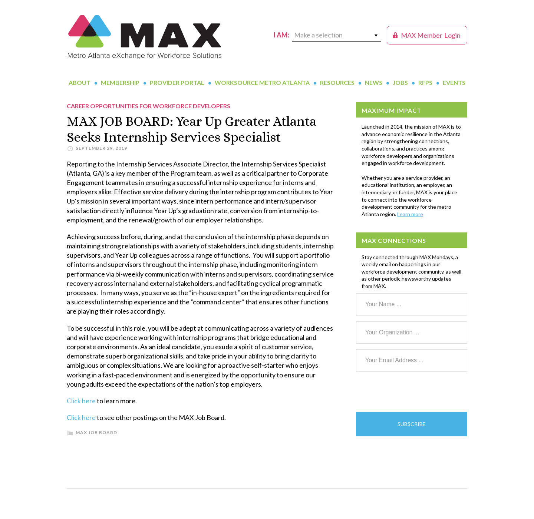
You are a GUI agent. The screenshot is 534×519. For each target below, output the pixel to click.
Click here (81, 401)
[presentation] (412, 391)
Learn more (410, 214)
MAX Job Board (96, 432)
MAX (144, 37)
